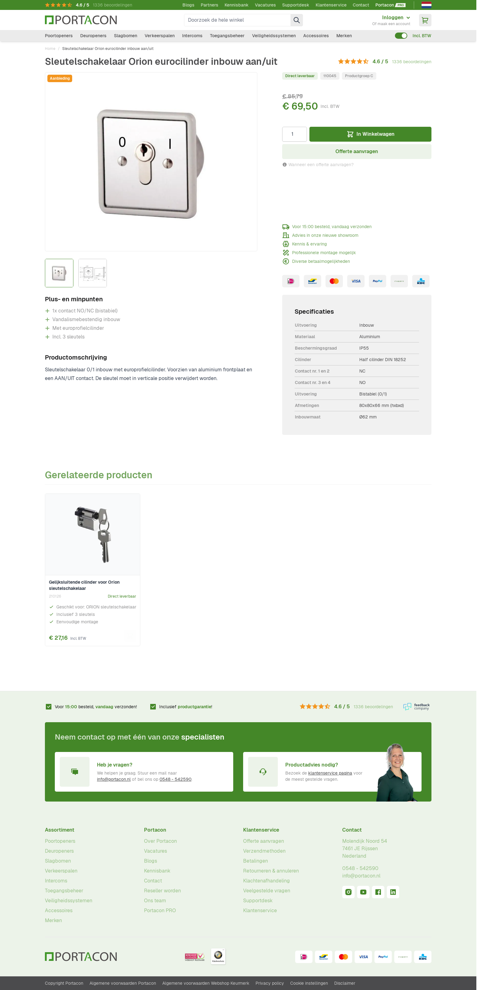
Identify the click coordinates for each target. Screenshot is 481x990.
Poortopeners (59, 35)
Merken (344, 35)
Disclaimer (344, 983)
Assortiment (59, 830)
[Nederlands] (426, 5)
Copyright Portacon (64, 983)
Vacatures (265, 5)
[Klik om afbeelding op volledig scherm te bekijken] (151, 161)
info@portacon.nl (114, 779)
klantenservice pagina (330, 773)
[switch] (401, 36)
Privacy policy (270, 983)
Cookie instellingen (309, 983)
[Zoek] (297, 20)
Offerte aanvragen (263, 841)
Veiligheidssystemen (274, 35)
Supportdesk (295, 5)
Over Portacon (160, 841)
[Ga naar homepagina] (81, 20)
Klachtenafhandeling (266, 880)
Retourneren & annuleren (271, 871)
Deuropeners (93, 35)
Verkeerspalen (160, 35)
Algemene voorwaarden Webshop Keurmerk (205, 983)
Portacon (155, 830)
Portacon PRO (160, 910)
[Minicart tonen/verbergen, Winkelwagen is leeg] (425, 20)
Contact (361, 5)
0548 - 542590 (175, 779)
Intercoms (192, 35)
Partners (209, 5)
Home (50, 48)
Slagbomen (125, 35)
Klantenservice (331, 5)
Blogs (188, 5)
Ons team (155, 900)
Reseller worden (162, 890)
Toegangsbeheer (227, 35)
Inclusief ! (185, 706)
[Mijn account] (391, 20)
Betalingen (255, 861)
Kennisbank (237, 5)
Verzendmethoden (264, 851)
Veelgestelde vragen (266, 890)
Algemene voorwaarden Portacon (123, 983)
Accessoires (316, 35)
